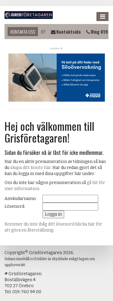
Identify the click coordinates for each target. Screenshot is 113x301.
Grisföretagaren (29, 15)
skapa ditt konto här (30, 167)
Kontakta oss (23, 31)
